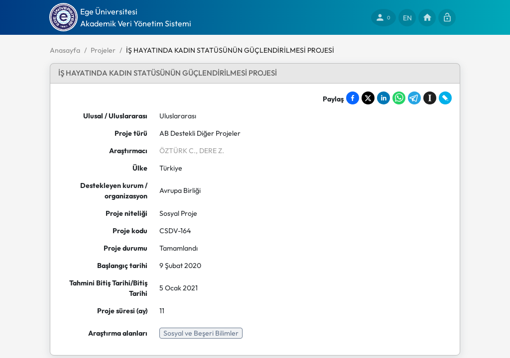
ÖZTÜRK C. (177, 150)
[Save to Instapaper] (429, 97)
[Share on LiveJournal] (445, 97)
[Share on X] (368, 97)
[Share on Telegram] (414, 97)
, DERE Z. (210, 150)
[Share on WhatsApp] (398, 97)
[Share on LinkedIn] (383, 97)
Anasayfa (65, 50)
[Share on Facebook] (352, 97)
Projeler (103, 50)
